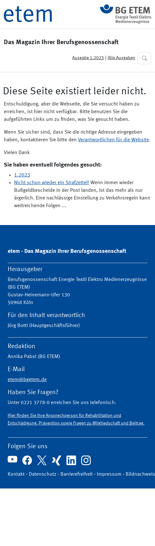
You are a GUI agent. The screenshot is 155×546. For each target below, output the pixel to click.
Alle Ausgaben (121, 58)
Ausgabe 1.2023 (88, 58)
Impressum (109, 474)
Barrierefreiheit (76, 474)
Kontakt (16, 474)
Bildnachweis (140, 474)
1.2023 (22, 175)
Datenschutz (42, 474)
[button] (144, 58)
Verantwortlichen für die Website (113, 140)
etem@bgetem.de (27, 379)
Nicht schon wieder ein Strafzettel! (51, 182)
